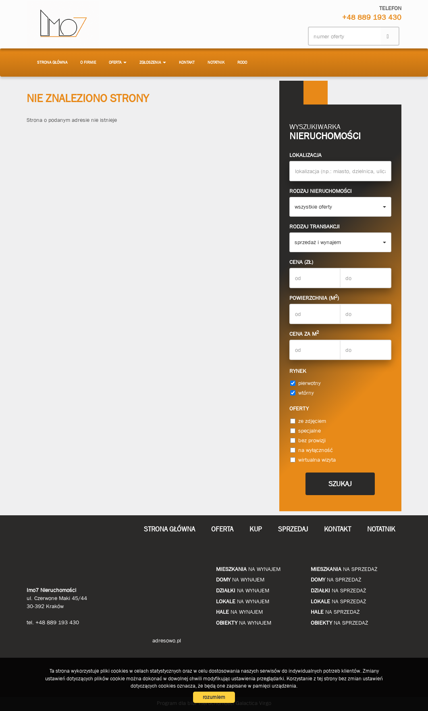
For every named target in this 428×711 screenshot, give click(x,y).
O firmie (88, 62)
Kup (255, 529)
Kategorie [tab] (315, 93)
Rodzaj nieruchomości (320, 191)
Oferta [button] (118, 62)
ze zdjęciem (308, 421)
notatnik (216, 62)
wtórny (302, 392)
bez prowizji (308, 440)
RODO (242, 62)
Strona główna (52, 62)
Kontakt (187, 62)
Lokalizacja (305, 155)
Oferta (222, 529)
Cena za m (304, 333)
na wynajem (248, 569)
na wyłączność (311, 450)
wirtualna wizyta (313, 459)
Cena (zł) (301, 262)
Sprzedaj (293, 529)
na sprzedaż (344, 569)
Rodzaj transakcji (314, 226)
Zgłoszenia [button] (152, 62)
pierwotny (305, 383)
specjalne (305, 430)
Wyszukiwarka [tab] (291, 93)
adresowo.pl (166, 640)
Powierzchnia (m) (314, 297)
